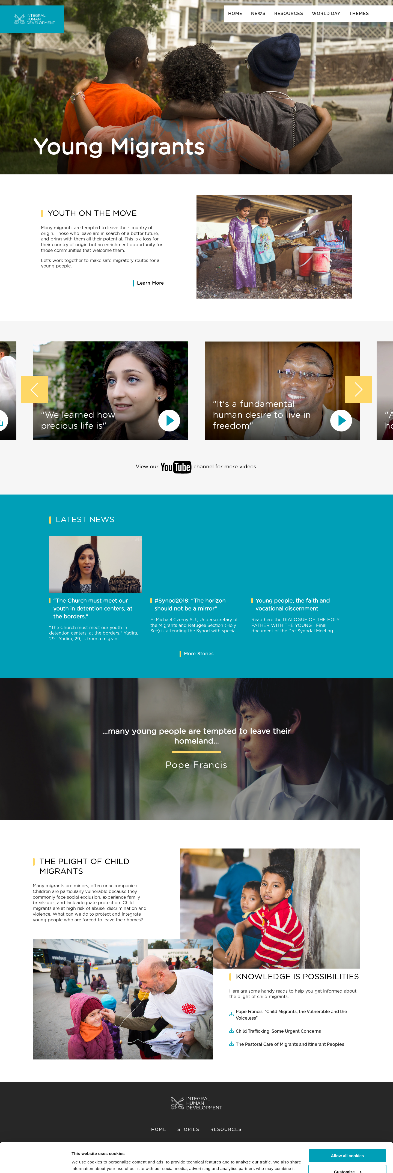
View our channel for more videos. (197, 467)
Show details (84, 1162)
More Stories (199, 654)
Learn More (150, 283)
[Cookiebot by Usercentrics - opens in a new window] (35, 1162)
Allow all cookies (347, 1128)
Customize (347, 1143)
